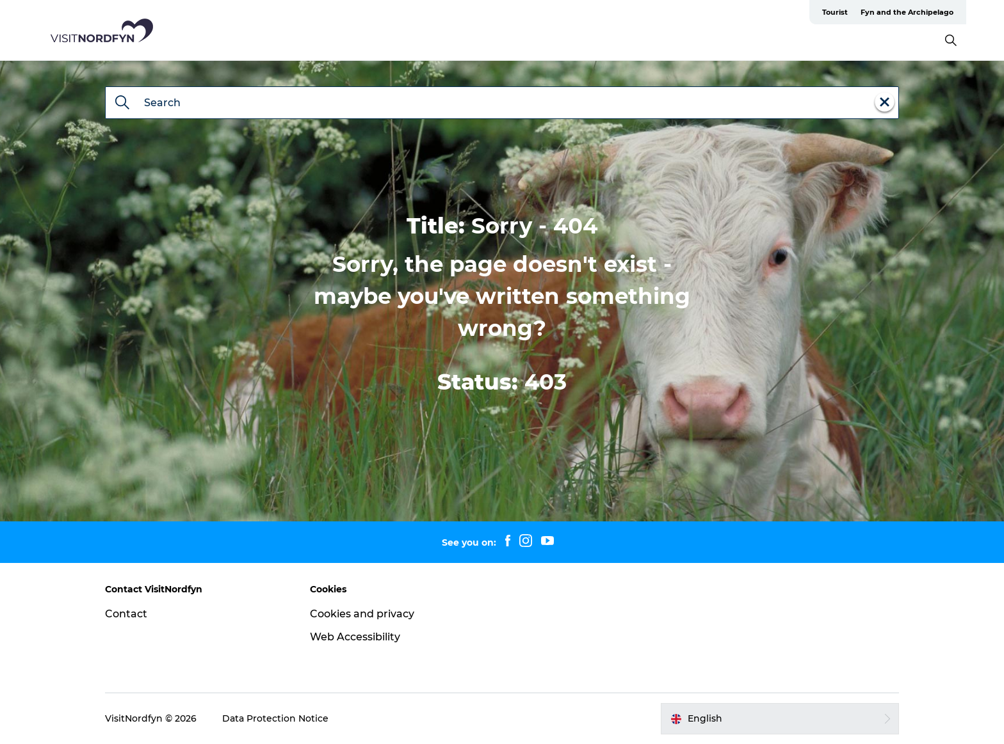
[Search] (122, 103)
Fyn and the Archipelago (907, 12)
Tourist (835, 12)
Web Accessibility (355, 637)
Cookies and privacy (362, 614)
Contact (126, 614)
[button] (780, 718)
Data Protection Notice (275, 718)
